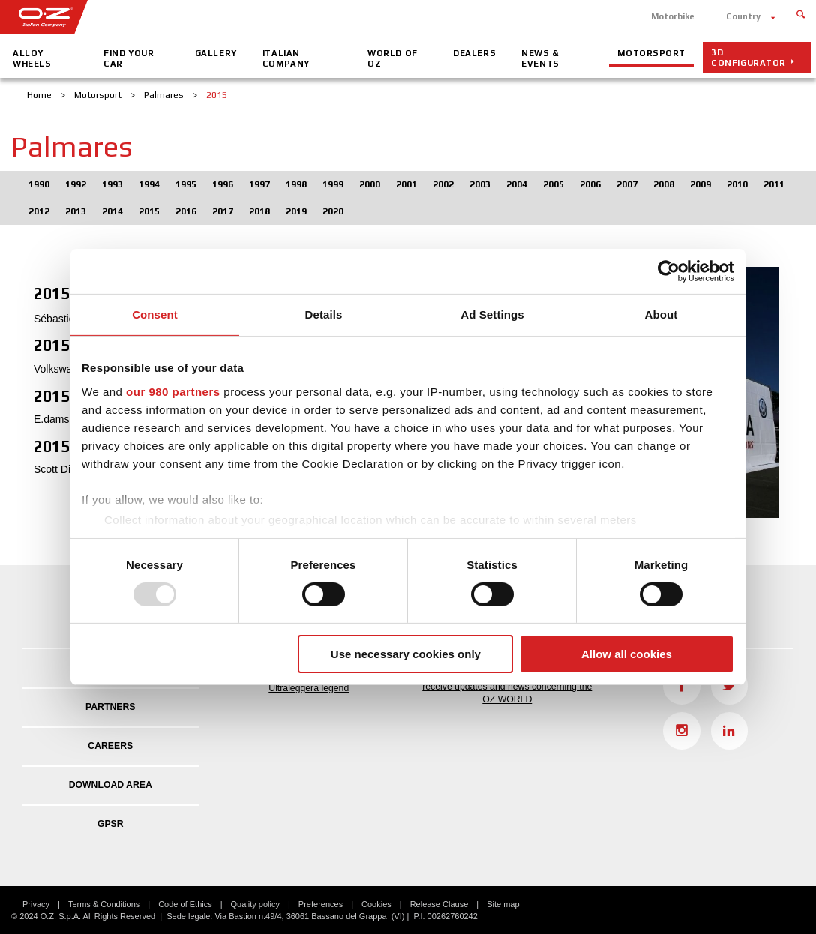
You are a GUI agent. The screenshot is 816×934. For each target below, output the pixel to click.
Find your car (129, 58)
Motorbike (672, 16)
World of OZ (393, 58)
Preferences (320, 904)
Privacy (36, 904)
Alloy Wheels (32, 58)
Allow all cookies (626, 654)
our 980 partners (173, 391)
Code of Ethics (185, 904)
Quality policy (255, 904)
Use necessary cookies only (406, 654)
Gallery (216, 53)
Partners (110, 707)
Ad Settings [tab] (492, 314)
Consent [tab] (155, 314)
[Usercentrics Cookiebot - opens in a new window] (668, 271)
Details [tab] (324, 314)
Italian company (286, 58)
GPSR (111, 824)
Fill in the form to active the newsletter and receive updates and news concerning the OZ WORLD (507, 686)
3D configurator (748, 57)
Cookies (377, 904)
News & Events (540, 58)
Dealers (474, 53)
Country (743, 16)
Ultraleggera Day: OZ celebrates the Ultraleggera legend (309, 681)
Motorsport (651, 53)
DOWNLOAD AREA (110, 785)
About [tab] (661, 314)
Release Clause (439, 904)
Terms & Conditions (104, 904)
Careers (110, 746)
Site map (503, 904)
